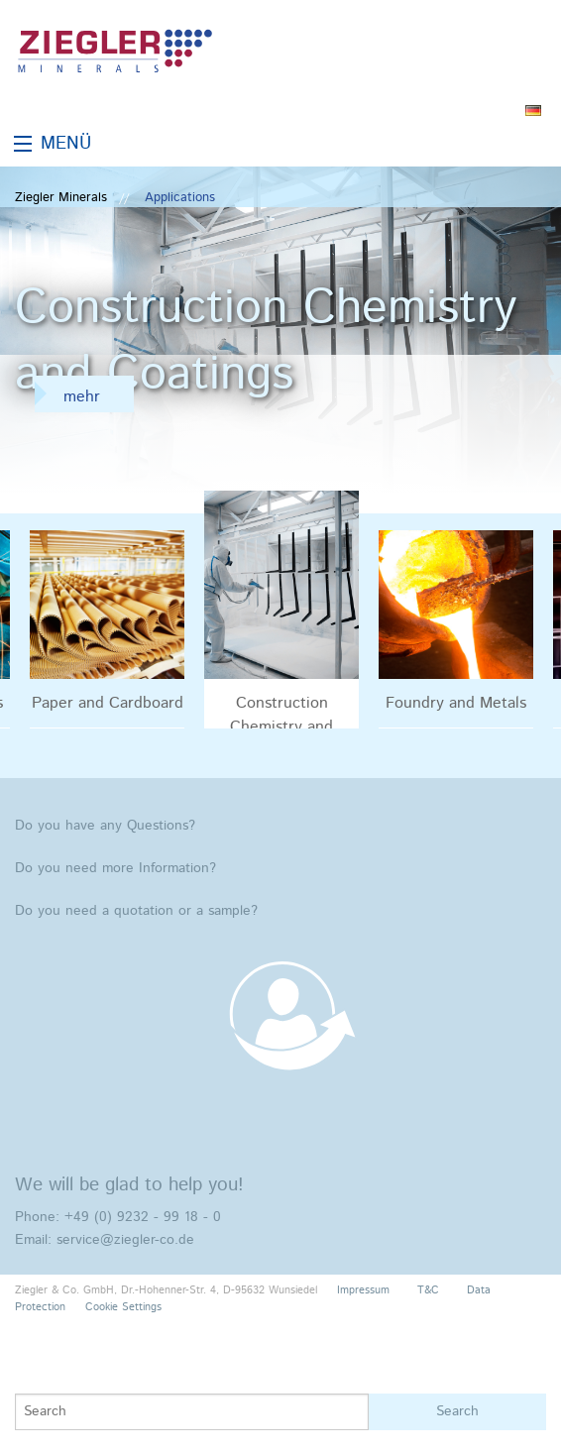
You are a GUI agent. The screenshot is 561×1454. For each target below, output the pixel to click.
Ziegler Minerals (61, 197)
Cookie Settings (123, 1307)
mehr (81, 397)
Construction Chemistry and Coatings (281, 709)
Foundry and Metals (456, 703)
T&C (428, 1290)
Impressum (363, 1290)
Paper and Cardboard (107, 703)
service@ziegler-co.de (125, 1240)
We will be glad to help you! (129, 1185)
